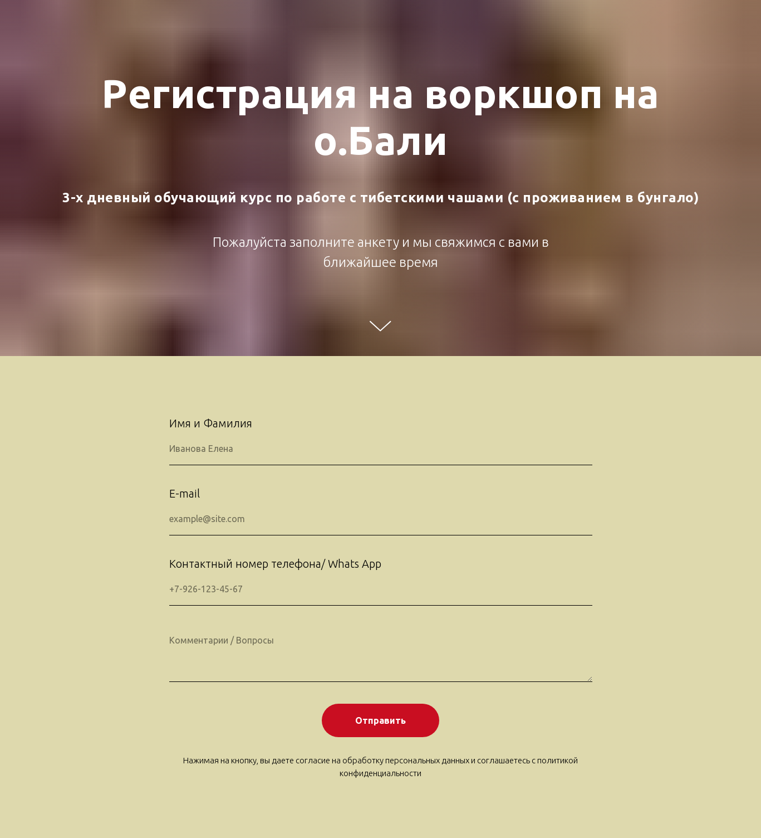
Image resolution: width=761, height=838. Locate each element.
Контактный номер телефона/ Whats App (275, 563)
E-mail (184, 493)
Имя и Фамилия (210, 423)
